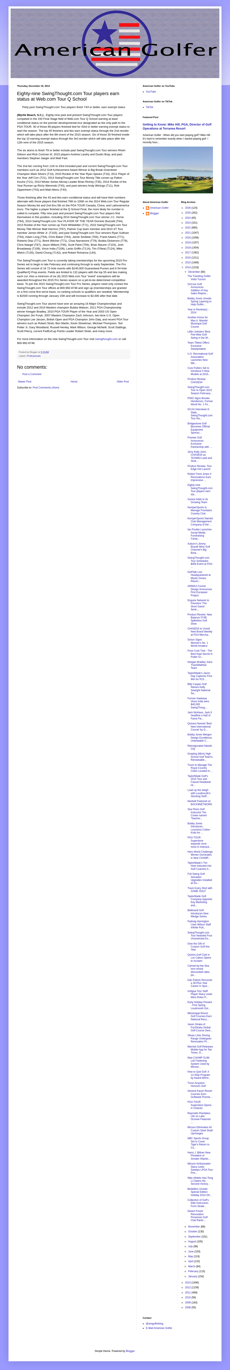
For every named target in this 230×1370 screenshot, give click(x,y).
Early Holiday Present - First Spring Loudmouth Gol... (199, 1005)
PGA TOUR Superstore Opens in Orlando (199, 1105)
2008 (188, 1307)
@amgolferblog (154, 1323)
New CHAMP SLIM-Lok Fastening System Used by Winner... (198, 1062)
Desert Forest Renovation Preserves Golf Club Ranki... (197, 1216)
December (194, 271)
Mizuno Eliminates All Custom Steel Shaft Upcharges (200, 1130)
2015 (188, 262)
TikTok (149, 107)
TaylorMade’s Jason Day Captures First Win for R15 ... (199, 676)
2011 (188, 1292)
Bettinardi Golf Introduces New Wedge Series (197, 913)
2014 (188, 267)
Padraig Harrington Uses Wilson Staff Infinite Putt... (199, 924)
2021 (188, 232)
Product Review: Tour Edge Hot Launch (199, 468)
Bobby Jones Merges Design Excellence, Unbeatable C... (199, 737)
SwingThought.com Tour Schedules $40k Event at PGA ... (199, 562)
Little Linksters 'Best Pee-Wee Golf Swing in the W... (198, 334)
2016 (188, 257)
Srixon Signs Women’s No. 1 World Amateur (197, 642)
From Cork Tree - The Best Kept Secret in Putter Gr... (200, 653)
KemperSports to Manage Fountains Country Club (199, 510)
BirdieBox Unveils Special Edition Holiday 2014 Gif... (199, 1192)
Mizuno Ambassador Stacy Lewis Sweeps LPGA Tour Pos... (200, 1168)
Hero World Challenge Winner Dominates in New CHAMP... (200, 854)
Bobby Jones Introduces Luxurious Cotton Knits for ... (198, 828)
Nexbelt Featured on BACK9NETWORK (199, 803)
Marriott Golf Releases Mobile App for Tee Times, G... (200, 1049)
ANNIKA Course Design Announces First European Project (199, 591)
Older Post (123, 381)
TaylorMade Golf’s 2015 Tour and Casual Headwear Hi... (199, 781)
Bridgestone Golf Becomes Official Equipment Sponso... (198, 428)
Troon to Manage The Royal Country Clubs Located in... (199, 768)
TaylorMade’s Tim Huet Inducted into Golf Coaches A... (199, 866)
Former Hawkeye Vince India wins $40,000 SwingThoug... (198, 703)
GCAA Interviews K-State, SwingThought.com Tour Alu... (200, 414)
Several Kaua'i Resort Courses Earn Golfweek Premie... (199, 1094)
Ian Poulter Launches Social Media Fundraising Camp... (199, 534)
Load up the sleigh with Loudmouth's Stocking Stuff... (198, 793)
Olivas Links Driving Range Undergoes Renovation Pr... (199, 1038)
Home (74, 381)
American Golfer (159, 207)
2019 (188, 242)
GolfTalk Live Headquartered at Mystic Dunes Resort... (198, 577)
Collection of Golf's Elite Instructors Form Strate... (198, 1203)
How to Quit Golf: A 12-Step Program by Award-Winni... (198, 1074)
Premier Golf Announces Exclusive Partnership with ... (199, 442)
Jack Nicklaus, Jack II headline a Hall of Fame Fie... (199, 715)
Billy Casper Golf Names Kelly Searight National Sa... (198, 689)
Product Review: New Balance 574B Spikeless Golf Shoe (199, 619)
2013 (188, 1282)
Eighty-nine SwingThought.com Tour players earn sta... (200, 490)
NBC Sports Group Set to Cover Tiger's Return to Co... (198, 1143)
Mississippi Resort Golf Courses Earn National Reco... (199, 1016)
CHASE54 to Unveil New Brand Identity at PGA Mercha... (199, 631)
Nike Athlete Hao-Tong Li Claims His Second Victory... (200, 1181)
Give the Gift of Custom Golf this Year (198, 946)
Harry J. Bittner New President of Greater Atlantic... (198, 1155)
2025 (188, 212)
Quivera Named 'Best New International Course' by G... (199, 726)
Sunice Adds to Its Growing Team (197, 501)
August (192, 1241)
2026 (188, 207)
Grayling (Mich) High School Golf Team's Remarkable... (200, 756)
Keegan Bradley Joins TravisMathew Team (199, 665)
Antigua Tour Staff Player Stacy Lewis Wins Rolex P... (199, 994)
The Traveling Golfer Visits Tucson (199, 278)
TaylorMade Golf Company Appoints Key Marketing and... (199, 901)
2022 (188, 227)
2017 (188, 252)
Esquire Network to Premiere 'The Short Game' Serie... (198, 605)
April (191, 1261)
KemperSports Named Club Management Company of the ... (200, 521)
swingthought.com (106, 339)
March (192, 1266)
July (190, 1246)
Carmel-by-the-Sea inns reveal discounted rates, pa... (198, 970)
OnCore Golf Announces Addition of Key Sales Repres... (197, 289)
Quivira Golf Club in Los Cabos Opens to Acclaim (199, 957)
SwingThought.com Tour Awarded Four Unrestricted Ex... (199, 935)
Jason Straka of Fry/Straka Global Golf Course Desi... (199, 1027)
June (191, 1251)
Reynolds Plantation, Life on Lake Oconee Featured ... (199, 1118)
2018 (188, 247)
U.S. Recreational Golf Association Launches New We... (200, 358)
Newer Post (24, 381)
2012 (188, 1287)
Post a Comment (31, 374)
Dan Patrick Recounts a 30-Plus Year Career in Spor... (199, 983)
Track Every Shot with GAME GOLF (199, 890)
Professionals (34, 356)
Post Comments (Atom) (46, 387)
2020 (188, 237)
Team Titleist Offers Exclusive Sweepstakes (198, 345)
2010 (188, 1297)
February (193, 1271)
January (193, 1276)
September (194, 1236)
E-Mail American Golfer (159, 1328)
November (194, 1226)
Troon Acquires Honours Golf (196, 1084)
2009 (188, 1302)
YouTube (151, 91)
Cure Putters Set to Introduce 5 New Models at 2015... (198, 371)
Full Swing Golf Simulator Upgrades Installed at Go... (199, 878)
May (191, 1256)
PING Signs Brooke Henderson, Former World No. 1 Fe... (200, 401)
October (193, 1231)
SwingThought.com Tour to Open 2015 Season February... (199, 390)
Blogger (154, 213)
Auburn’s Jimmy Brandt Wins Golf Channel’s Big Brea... (198, 548)
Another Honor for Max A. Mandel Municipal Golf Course (197, 322)
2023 (188, 222)
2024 (188, 217)
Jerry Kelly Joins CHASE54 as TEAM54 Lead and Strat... (199, 456)
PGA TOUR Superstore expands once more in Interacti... (199, 842)
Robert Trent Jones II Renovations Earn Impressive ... (199, 477)
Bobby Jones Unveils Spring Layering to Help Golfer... (199, 301)
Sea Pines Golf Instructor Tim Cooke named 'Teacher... (197, 814)
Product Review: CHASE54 (196, 381)
